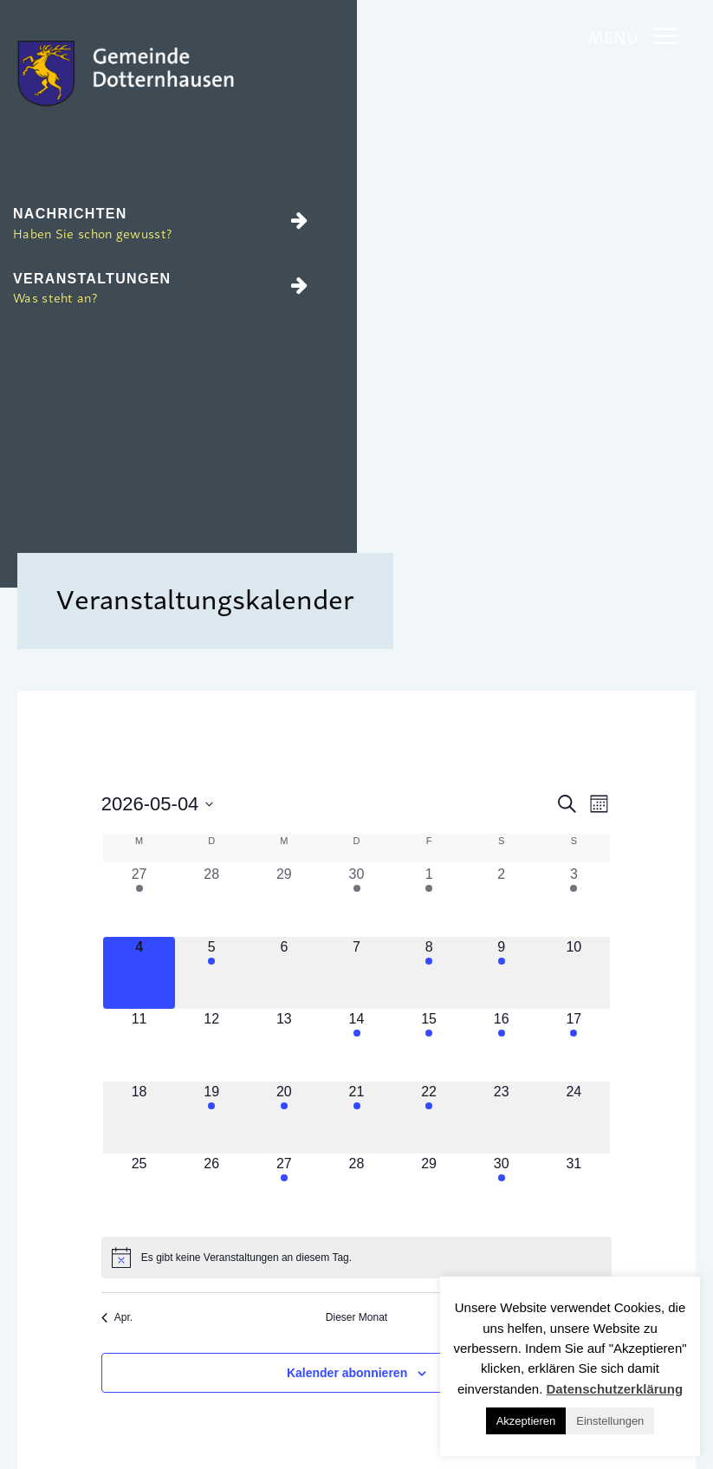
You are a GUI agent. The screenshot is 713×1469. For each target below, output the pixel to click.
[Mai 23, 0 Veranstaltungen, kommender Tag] (501, 1118)
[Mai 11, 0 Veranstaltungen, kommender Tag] (139, 1045)
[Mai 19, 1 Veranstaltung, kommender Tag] (211, 1118)
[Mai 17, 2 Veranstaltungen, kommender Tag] (574, 1045)
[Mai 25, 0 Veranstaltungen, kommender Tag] (139, 1190)
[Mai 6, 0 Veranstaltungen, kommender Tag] (284, 973)
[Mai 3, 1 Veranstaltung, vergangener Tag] (574, 900)
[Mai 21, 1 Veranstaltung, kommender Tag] (357, 1118)
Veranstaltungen (161, 289)
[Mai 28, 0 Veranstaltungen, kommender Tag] (357, 1190)
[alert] (356, 1257)
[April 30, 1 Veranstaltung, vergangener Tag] (357, 900)
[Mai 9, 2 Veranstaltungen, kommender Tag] (501, 973)
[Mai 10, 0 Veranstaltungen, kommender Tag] (574, 973)
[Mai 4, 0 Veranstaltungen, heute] (139, 973)
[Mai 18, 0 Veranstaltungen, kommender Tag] (139, 1118)
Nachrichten (161, 224)
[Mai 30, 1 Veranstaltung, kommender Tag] (501, 1190)
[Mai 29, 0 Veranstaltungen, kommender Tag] (428, 1190)
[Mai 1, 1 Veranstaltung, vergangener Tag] (428, 900)
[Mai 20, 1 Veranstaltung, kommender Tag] (284, 1118)
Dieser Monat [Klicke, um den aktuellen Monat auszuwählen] (356, 1317)
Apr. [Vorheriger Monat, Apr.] (117, 1317)
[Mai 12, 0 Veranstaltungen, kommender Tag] (211, 1045)
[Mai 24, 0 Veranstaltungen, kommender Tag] (574, 1118)
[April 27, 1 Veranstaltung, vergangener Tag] (139, 900)
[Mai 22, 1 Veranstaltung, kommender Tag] (428, 1118)
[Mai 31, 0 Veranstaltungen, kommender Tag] (574, 1190)
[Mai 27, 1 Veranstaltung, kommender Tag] (284, 1190)
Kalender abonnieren (347, 1373)
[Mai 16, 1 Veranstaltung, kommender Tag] (501, 1045)
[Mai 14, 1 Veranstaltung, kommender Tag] (357, 1045)
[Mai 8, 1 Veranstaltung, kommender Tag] (428, 973)
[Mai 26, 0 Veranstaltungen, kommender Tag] (211, 1190)
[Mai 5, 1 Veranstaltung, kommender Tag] (211, 973)
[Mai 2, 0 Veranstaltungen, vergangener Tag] (501, 900)
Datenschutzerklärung (615, 1388)
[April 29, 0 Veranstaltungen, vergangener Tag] (284, 900)
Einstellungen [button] (610, 1420)
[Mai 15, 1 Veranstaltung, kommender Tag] (428, 1045)
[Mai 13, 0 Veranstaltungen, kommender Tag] (284, 1045)
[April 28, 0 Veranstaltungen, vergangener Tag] (211, 900)
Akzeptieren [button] (526, 1420)
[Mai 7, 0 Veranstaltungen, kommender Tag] (357, 973)
